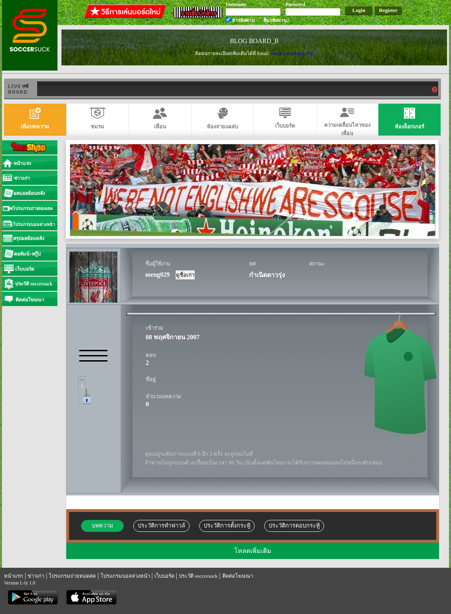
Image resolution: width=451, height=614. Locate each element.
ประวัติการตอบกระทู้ (294, 525)
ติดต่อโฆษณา (237, 576)
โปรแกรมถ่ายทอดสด (72, 576)
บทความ (102, 525)
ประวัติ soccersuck (198, 576)
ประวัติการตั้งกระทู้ (227, 525)
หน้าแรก (13, 576)
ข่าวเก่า (36, 576)
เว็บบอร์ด (164, 576)
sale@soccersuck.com (292, 53)
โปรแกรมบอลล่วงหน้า (125, 576)
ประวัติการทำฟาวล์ (161, 525)
